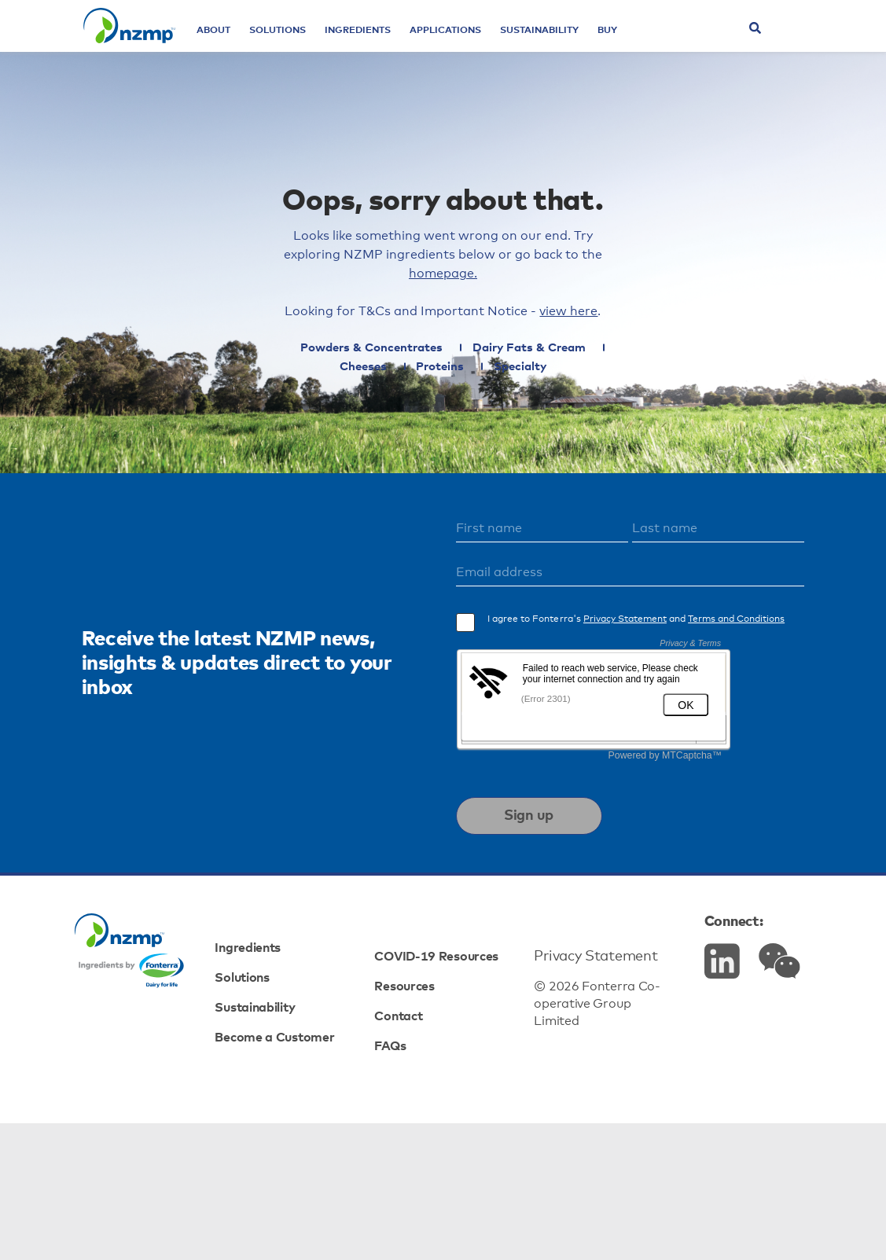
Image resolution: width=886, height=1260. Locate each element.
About (247, 47)
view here (585, 367)
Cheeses (608, 409)
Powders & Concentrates (325, 409)
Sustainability (573, 47)
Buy (641, 47)
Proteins (398, 428)
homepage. (566, 325)
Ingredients (391, 47)
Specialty (486, 428)
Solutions (311, 47)
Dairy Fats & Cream (490, 409)
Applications (479, 47)
